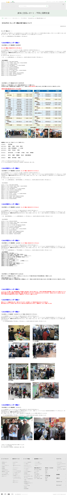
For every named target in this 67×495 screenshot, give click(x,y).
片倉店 (13, 146)
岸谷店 (21, 146)
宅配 (57, 2)
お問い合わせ (48, 2)
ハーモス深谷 (20, 148)
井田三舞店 (10, 144)
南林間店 (31, 152)
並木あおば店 (10, 152)
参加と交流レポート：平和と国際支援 (20, 18)
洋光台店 (13, 150)
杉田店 (9, 150)
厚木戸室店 (14, 157)
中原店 (19, 157)
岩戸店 (9, 155)
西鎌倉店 (18, 155)
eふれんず (61, 2)
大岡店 (18, 150)
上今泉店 (22, 152)
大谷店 (27, 152)
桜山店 (22, 155)
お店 (53, 2)
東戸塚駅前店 (14, 148)
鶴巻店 (9, 157)
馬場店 (9, 146)
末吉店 (17, 146)
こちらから (16, 61)
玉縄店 (13, 155)
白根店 (9, 148)
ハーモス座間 (17, 152)
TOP (2, 18)
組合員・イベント (8, 18)
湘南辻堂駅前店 (28, 155)
